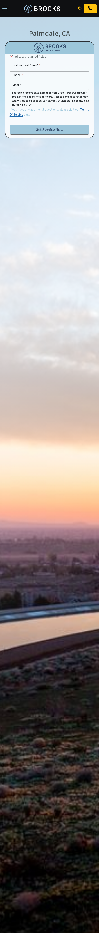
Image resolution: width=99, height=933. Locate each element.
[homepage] (42, 9)
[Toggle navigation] (5, 8)
